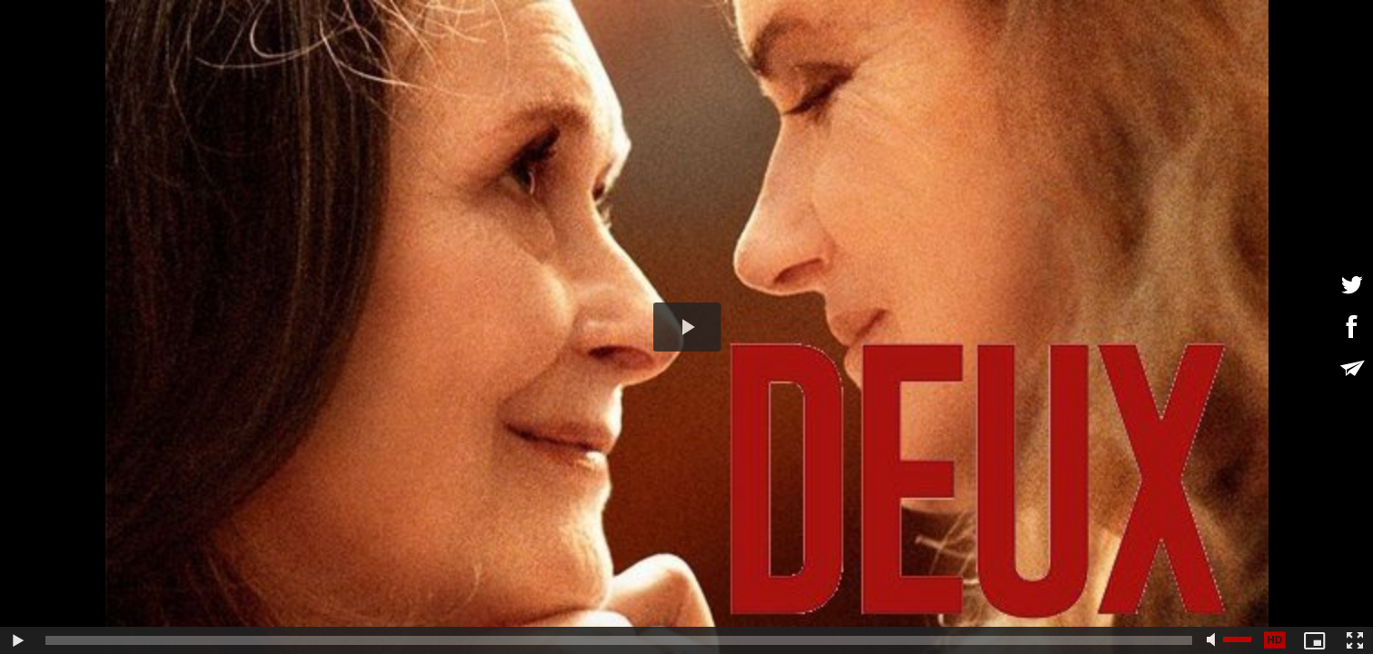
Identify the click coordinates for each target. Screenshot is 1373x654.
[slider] (618, 640)
